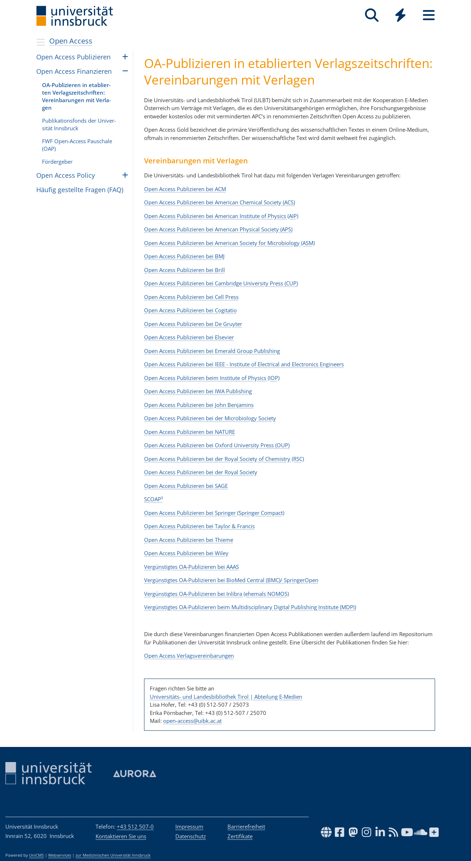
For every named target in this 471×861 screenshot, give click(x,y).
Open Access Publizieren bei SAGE (186, 485)
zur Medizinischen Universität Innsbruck (113, 855)
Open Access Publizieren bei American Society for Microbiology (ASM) (229, 242)
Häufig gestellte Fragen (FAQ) (79, 189)
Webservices (59, 855)
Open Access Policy (65, 175)
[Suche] (372, 15)
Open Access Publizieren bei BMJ (184, 256)
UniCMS (36, 855)
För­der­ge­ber (57, 161)
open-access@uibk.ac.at (192, 720)
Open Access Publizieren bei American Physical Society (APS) (218, 229)
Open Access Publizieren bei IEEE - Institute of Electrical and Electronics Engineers (244, 364)
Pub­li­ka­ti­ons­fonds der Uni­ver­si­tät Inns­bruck (79, 124)
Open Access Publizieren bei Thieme (188, 539)
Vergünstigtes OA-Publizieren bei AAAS (191, 566)
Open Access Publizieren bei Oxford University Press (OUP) (217, 445)
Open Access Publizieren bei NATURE (189, 431)
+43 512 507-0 (135, 826)
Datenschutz (190, 836)
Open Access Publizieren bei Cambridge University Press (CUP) (221, 283)
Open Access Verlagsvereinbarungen (189, 655)
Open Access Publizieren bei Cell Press (191, 296)
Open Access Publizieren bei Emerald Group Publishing (212, 350)
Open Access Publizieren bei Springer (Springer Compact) (214, 512)
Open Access (70, 41)
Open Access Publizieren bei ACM (185, 188)
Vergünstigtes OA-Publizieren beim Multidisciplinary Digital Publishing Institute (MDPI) (250, 607)
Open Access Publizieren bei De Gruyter (193, 323)
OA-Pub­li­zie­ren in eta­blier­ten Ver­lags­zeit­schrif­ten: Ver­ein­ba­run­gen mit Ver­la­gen (76, 96)
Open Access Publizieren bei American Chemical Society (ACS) (219, 202)
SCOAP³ (153, 499)
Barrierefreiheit (246, 826)
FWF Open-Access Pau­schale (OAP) (77, 144)
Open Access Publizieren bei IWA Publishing (198, 391)
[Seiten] (429, 15)
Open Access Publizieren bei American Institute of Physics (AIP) (221, 215)
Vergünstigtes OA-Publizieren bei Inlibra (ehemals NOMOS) (216, 593)
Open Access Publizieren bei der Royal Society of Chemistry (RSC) (224, 458)
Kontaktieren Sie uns (121, 836)
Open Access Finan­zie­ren (74, 71)
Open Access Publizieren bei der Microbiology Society (210, 418)
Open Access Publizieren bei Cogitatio (190, 310)
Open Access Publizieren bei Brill (184, 269)
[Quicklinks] (400, 15)
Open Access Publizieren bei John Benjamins (199, 404)
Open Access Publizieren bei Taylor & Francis (199, 526)
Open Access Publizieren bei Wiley (186, 553)
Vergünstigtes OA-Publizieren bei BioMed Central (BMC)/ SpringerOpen (231, 580)
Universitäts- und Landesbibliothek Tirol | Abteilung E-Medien (226, 696)
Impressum (189, 826)
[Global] (400, 16)
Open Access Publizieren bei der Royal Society (200, 472)
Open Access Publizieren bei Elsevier (189, 337)
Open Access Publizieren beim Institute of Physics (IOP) (212, 377)
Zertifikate (240, 836)
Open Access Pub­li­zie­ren (73, 57)
